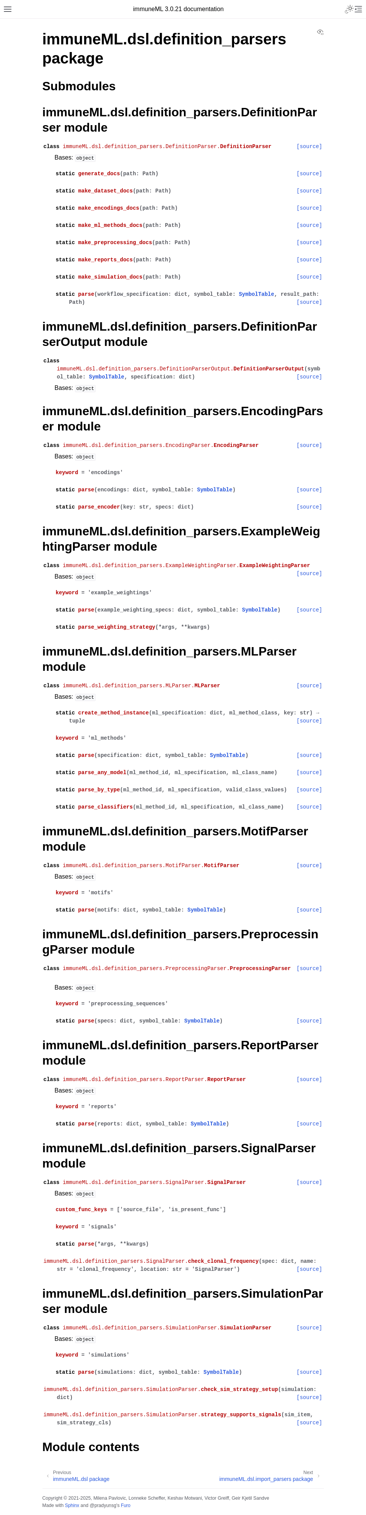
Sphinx (72, 1505)
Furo (125, 1505)
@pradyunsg (102, 1505)
